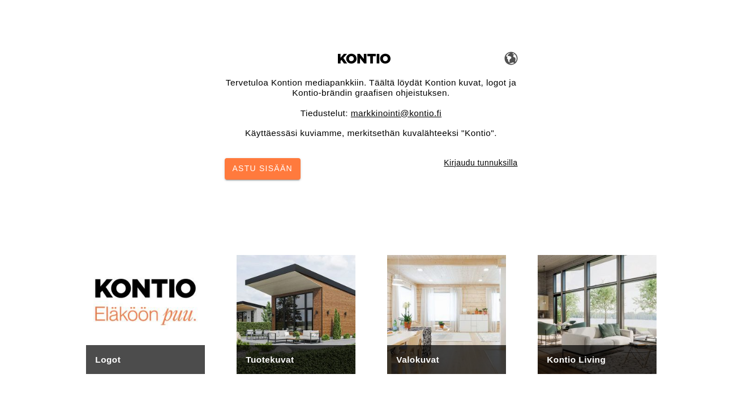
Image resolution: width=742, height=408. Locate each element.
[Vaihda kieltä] (511, 57)
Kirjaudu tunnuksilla (480, 162)
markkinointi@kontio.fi (396, 113)
